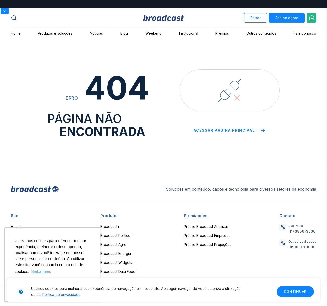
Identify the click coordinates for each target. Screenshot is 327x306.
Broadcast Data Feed (117, 271)
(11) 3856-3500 (302, 231)
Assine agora (286, 18)
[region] (163, 290)
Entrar (255, 18)
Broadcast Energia (115, 253)
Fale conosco (305, 33)
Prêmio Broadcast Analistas (206, 226)
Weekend (153, 33)
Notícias (96, 33)
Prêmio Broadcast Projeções (207, 244)
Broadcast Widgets (116, 262)
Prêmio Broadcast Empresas (207, 235)
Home (16, 33)
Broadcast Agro (113, 244)
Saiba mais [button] (41, 271)
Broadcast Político (115, 235)
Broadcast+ (110, 226)
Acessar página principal (229, 130)
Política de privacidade (61, 294)
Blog (124, 33)
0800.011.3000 (302, 247)
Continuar (295, 291)
